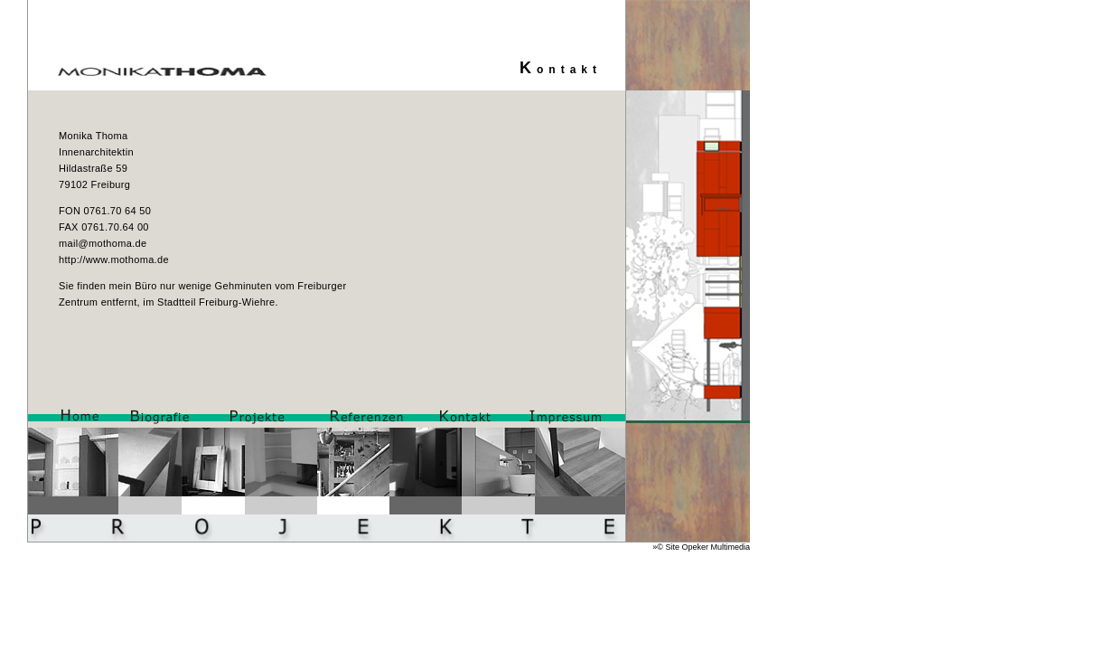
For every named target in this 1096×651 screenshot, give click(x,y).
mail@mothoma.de (102, 243)
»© (658, 547)
